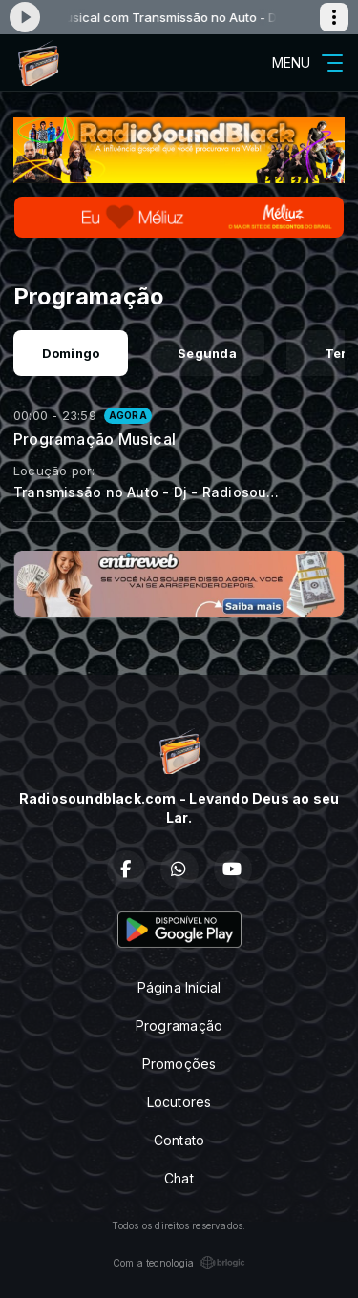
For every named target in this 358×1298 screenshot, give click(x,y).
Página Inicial (179, 987)
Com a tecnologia (179, 1262)
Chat (179, 1178)
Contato (179, 1140)
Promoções (179, 1064)
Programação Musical (94, 439)
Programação (179, 1025)
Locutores (179, 1102)
